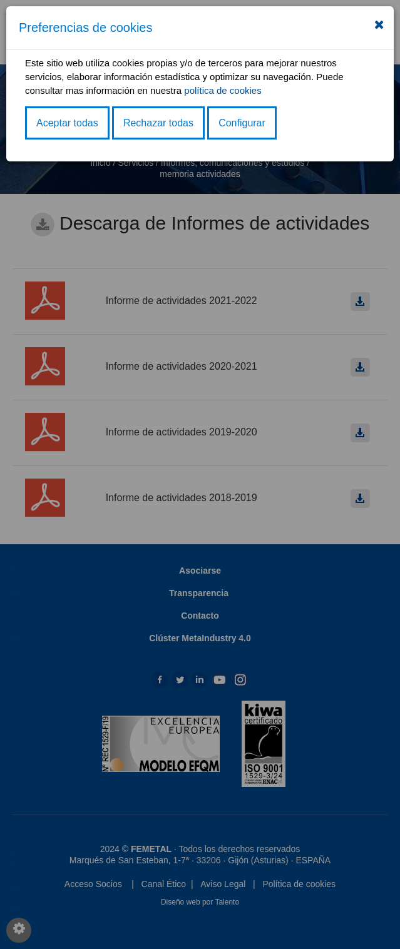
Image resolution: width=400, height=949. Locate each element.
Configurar (241, 123)
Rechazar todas (158, 123)
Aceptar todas (67, 123)
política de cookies (222, 90)
